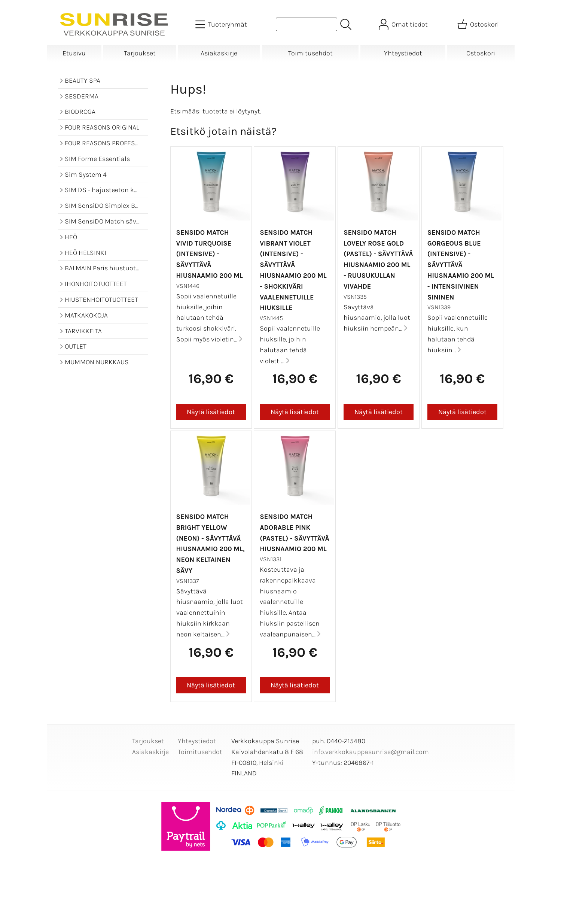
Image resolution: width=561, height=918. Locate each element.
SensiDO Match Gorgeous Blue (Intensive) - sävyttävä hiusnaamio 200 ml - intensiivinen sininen (460, 264)
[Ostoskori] (479, 24)
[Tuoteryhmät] (222, 24)
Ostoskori (480, 53)
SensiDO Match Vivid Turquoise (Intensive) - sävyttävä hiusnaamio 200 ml (209, 254)
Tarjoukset (140, 53)
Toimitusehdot (310, 53)
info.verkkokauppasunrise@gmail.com (370, 752)
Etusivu (74, 53)
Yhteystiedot (403, 53)
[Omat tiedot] (404, 24)
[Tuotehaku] (306, 24)
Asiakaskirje (219, 53)
